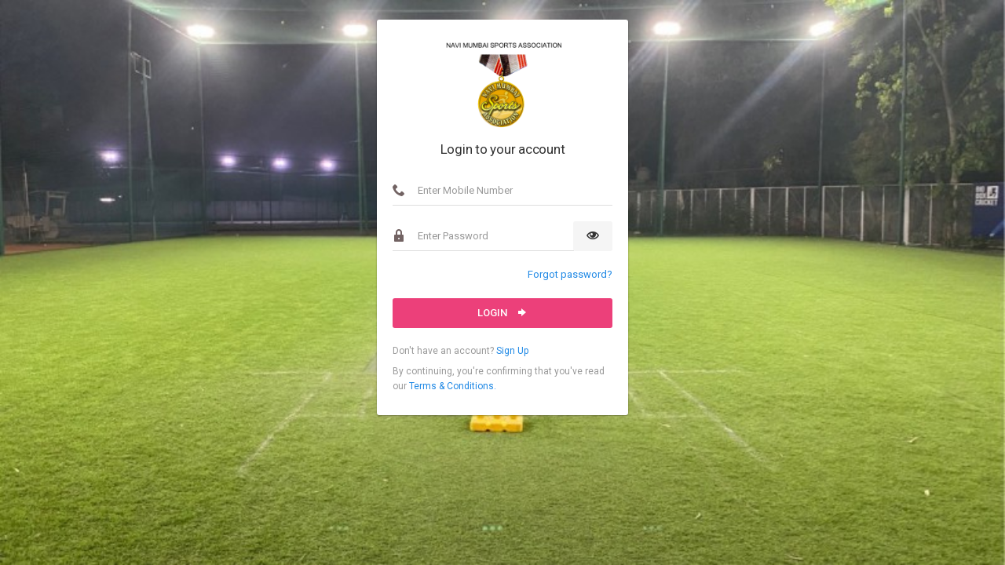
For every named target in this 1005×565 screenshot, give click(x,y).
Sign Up (512, 350)
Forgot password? (570, 274)
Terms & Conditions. (452, 386)
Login (502, 312)
